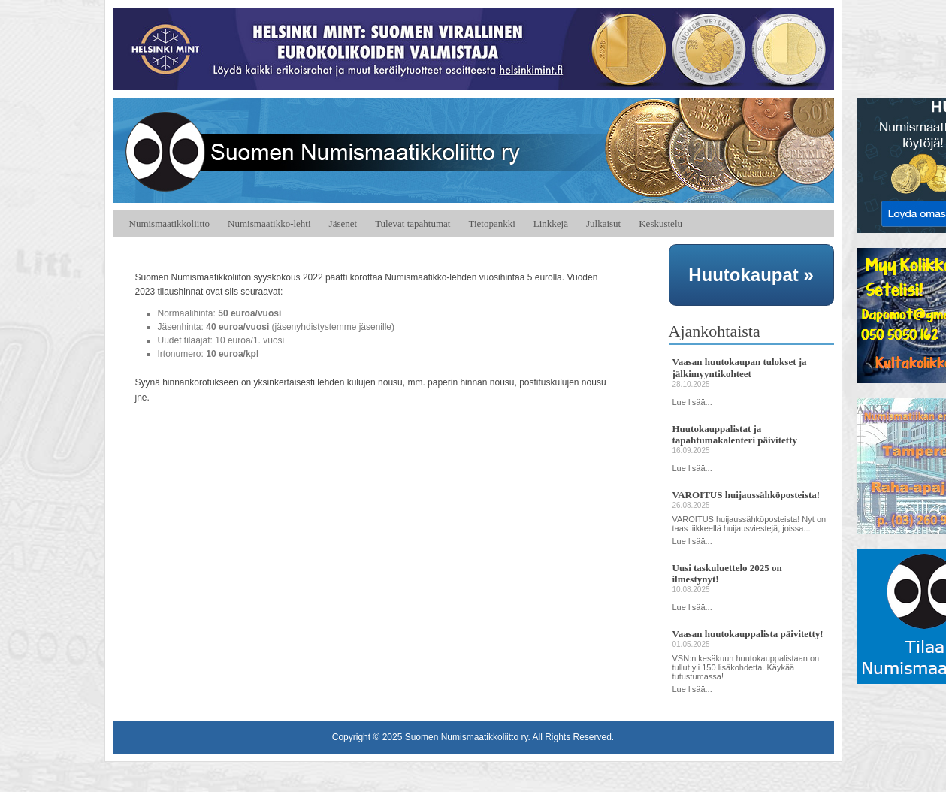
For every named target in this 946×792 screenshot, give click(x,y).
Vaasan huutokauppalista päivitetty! (748, 633)
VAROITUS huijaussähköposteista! (746, 494)
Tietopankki (491, 223)
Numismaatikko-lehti (269, 223)
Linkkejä (550, 223)
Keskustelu (660, 223)
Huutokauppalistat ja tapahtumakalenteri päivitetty (734, 434)
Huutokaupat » (751, 275)
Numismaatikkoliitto (169, 223)
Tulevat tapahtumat (412, 223)
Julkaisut (603, 223)
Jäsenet (343, 223)
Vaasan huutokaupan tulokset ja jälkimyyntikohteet (739, 367)
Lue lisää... (692, 402)
